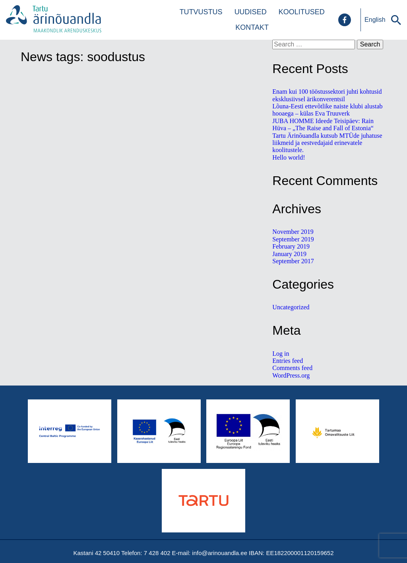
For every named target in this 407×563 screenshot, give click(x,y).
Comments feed (292, 367)
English (374, 19)
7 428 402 (157, 553)
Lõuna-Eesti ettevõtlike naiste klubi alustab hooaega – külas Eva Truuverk (327, 110)
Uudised (251, 12)
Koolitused (302, 12)
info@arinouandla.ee (219, 553)
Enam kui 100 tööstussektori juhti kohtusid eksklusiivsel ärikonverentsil (327, 95)
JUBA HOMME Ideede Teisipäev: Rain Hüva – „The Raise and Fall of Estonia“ (323, 124)
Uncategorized (290, 307)
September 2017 (293, 261)
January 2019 (289, 254)
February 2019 (291, 246)
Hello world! (288, 157)
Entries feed (287, 360)
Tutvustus (201, 12)
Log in (280, 353)
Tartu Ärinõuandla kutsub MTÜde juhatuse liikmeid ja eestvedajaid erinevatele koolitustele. (327, 143)
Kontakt (252, 27)
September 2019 (293, 239)
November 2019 (293, 231)
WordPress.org (291, 375)
